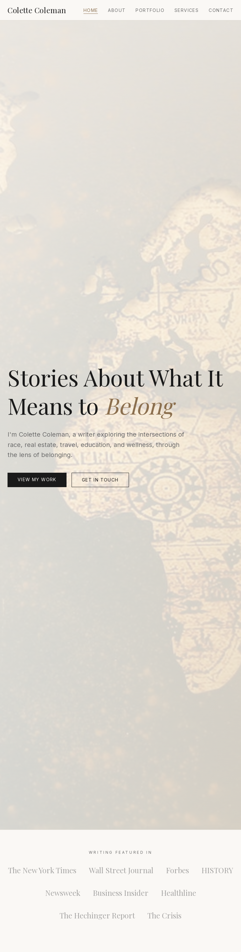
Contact (221, 10)
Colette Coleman (37, 10)
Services (186, 10)
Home (90, 10)
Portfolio (150, 10)
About (117, 10)
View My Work (37, 479)
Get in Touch (100, 479)
